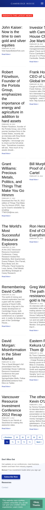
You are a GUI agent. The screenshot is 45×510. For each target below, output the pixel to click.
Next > (39, 442)
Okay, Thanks (34, 504)
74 (30, 442)
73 (24, 442)
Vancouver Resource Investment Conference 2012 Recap (12, 406)
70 (7, 442)
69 (40, 437)
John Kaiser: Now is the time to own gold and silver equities (14, 36)
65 (17, 437)
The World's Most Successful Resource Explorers (11, 235)
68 (34, 437)
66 (23, 437)
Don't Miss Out (21, 465)
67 (28, 437)
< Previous (7, 437)
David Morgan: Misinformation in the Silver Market (14, 350)
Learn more (18, 507)
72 (18, 442)
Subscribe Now (11, 477)
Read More (6, 54)
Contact (5, 487)
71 (13, 442)
